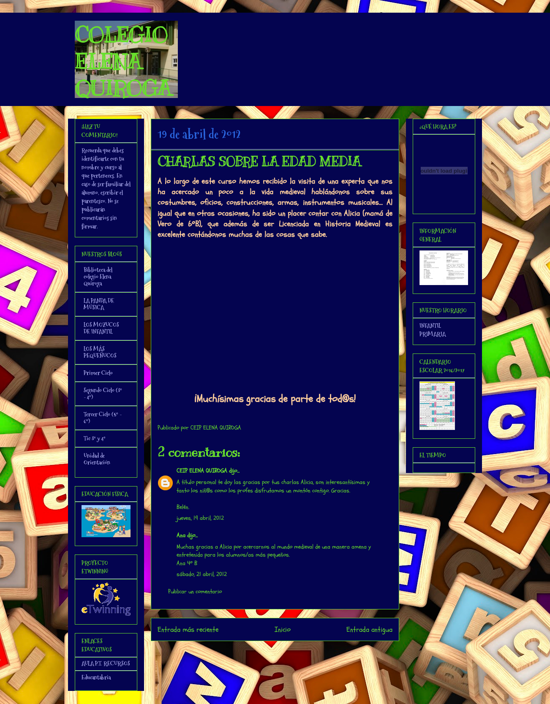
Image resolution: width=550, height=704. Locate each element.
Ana (181, 535)
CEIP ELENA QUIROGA (202, 471)
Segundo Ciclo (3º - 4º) (103, 393)
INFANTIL (430, 325)
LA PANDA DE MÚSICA (99, 304)
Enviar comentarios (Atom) (292, 652)
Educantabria (96, 677)
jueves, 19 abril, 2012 (200, 518)
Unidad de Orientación (97, 459)
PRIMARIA (432, 334)
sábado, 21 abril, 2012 (202, 574)
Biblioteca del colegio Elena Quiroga (98, 277)
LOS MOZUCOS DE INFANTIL (101, 328)
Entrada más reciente (188, 629)
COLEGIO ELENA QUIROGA (123, 61)
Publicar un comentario (195, 591)
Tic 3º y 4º (95, 438)
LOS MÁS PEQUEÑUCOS (100, 352)
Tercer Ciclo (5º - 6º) (103, 417)
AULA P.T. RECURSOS (106, 663)
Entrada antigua (369, 629)
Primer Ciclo (98, 373)
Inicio (283, 629)
